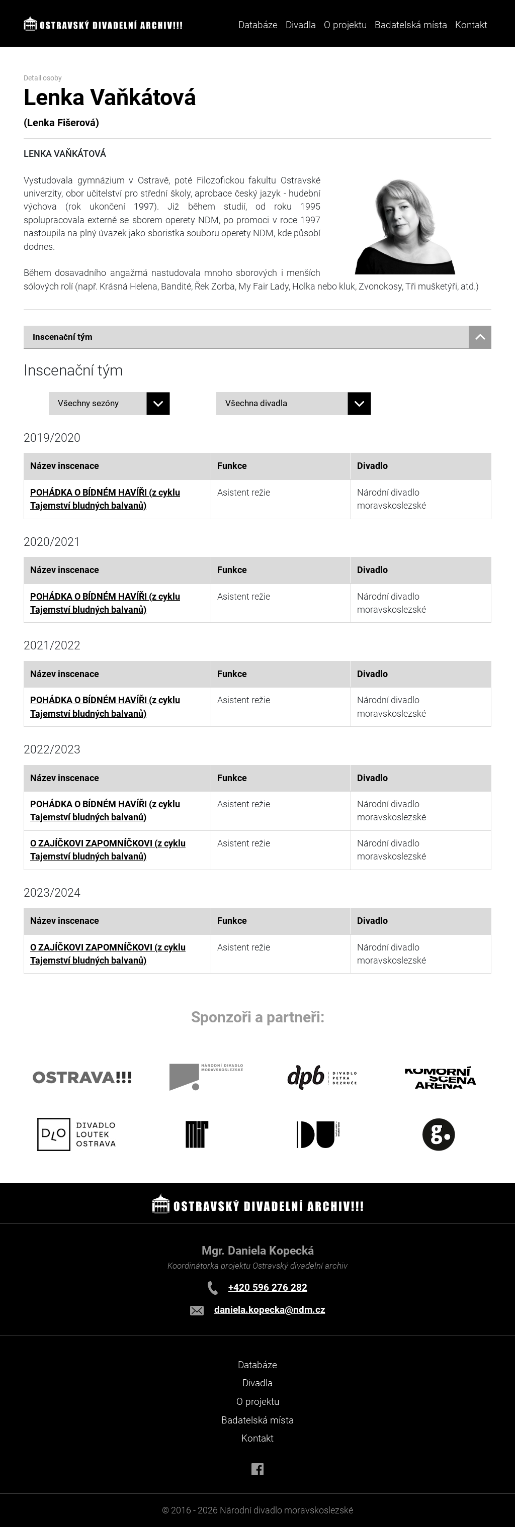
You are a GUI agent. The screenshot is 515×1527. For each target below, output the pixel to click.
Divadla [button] (301, 25)
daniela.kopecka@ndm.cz (269, 1309)
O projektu (345, 25)
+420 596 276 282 (267, 1287)
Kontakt (471, 25)
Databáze (258, 25)
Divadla (257, 1383)
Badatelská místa (411, 25)
